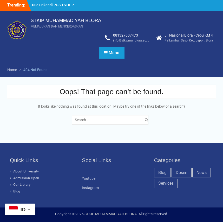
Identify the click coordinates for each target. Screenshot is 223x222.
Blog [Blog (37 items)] (162, 172)
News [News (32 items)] (201, 172)
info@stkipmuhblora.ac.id (131, 40)
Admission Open (26, 178)
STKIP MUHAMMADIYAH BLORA (66, 20)
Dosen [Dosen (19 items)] (181, 172)
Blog (16, 191)
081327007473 (125, 35)
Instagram (90, 188)
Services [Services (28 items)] (166, 183)
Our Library (22, 184)
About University (26, 171)
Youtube (88, 178)
